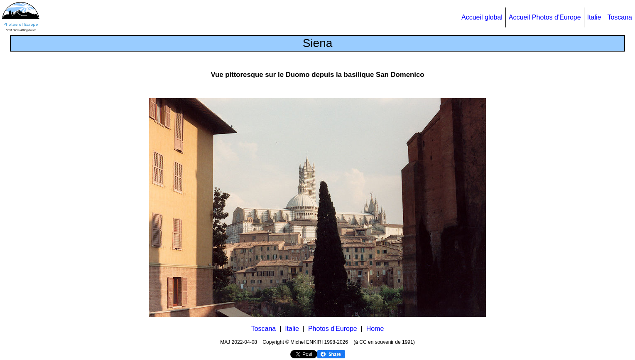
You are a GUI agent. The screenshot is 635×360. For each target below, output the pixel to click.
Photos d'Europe (332, 328)
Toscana (619, 17)
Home (375, 328)
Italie (594, 17)
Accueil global (482, 17)
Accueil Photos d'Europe (545, 17)
